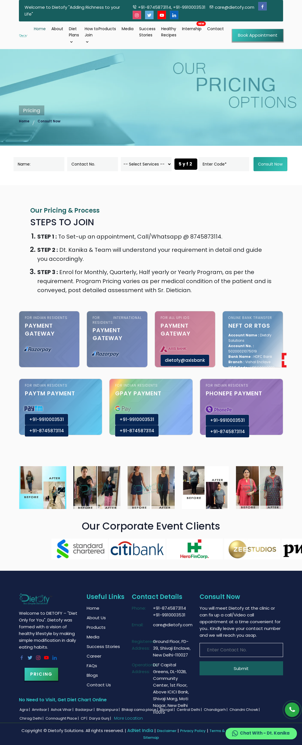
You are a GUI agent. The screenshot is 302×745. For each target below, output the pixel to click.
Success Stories (147, 32)
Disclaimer (166, 730)
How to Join (91, 35)
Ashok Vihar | (62, 709)
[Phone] (292, 710)
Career (94, 656)
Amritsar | (41, 709)
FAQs (92, 666)
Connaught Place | (62, 718)
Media (128, 29)
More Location (128, 718)
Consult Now (49, 121)
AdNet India (140, 730)
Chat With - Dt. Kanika (260, 733)
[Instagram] (137, 15)
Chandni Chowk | (245, 709)
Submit (241, 668)
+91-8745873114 (46, 431)
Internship (192, 29)
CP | (84, 718)
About (57, 29)
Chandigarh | (216, 709)
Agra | (25, 709)
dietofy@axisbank (185, 360)
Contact (215, 29)
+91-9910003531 (46, 419)
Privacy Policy (193, 730)
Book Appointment (257, 35)
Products (107, 29)
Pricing (41, 674)
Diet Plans (74, 35)
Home (40, 29)
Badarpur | (85, 709)
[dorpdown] (146, 164)
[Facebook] (262, 6)
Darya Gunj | (100, 718)
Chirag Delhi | (31, 718)
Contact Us (99, 685)
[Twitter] (149, 15)
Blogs (92, 675)
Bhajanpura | (109, 709)
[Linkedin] (174, 15)
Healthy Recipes (168, 32)
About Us (96, 618)
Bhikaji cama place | (140, 709)
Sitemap (151, 737)
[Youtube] (161, 15)
